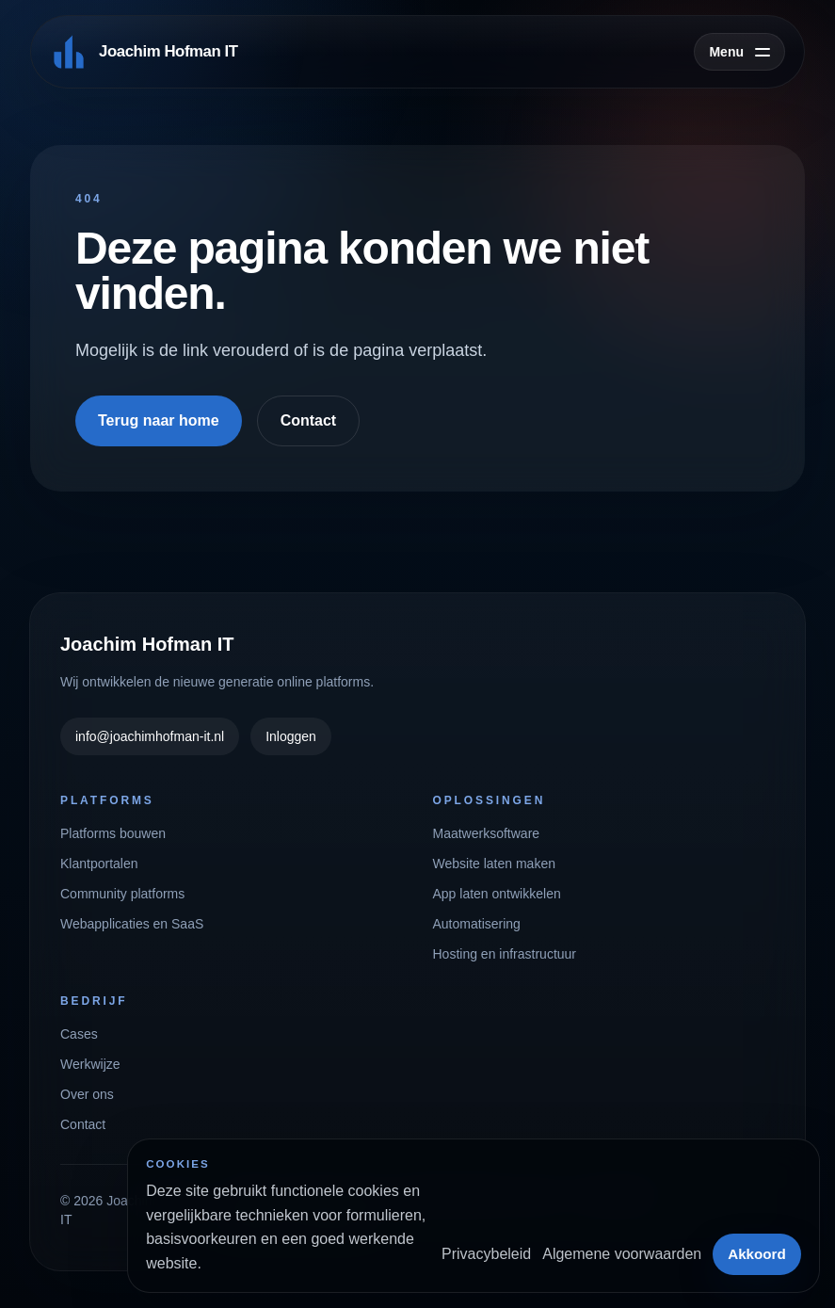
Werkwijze (90, 1064)
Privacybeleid (486, 1254)
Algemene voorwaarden (621, 1254)
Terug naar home (158, 420)
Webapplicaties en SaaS (131, 923)
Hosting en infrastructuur (505, 953)
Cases (79, 1034)
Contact (309, 420)
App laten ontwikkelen (497, 893)
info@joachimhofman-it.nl (149, 736)
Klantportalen (99, 863)
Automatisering (477, 923)
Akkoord (757, 1254)
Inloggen (290, 736)
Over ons (87, 1094)
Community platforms (122, 893)
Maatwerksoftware (486, 833)
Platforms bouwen (113, 833)
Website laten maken (494, 863)
